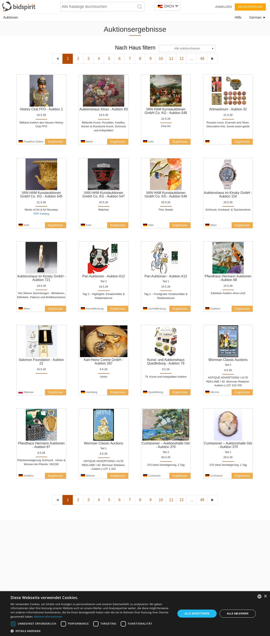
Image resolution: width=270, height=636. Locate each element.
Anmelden (223, 6)
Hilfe (238, 17)
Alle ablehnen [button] (237, 613)
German (257, 17)
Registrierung (250, 6)
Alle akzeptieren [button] (197, 613)
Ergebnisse (55, 141)
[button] (91, 631)
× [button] (265, 596)
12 (181, 58)
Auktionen (10, 17)
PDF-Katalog (41, 213)
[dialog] (135, 613)
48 (202, 58)
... (191, 58)
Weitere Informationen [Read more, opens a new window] (48, 616)
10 (161, 58)
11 (171, 58)
